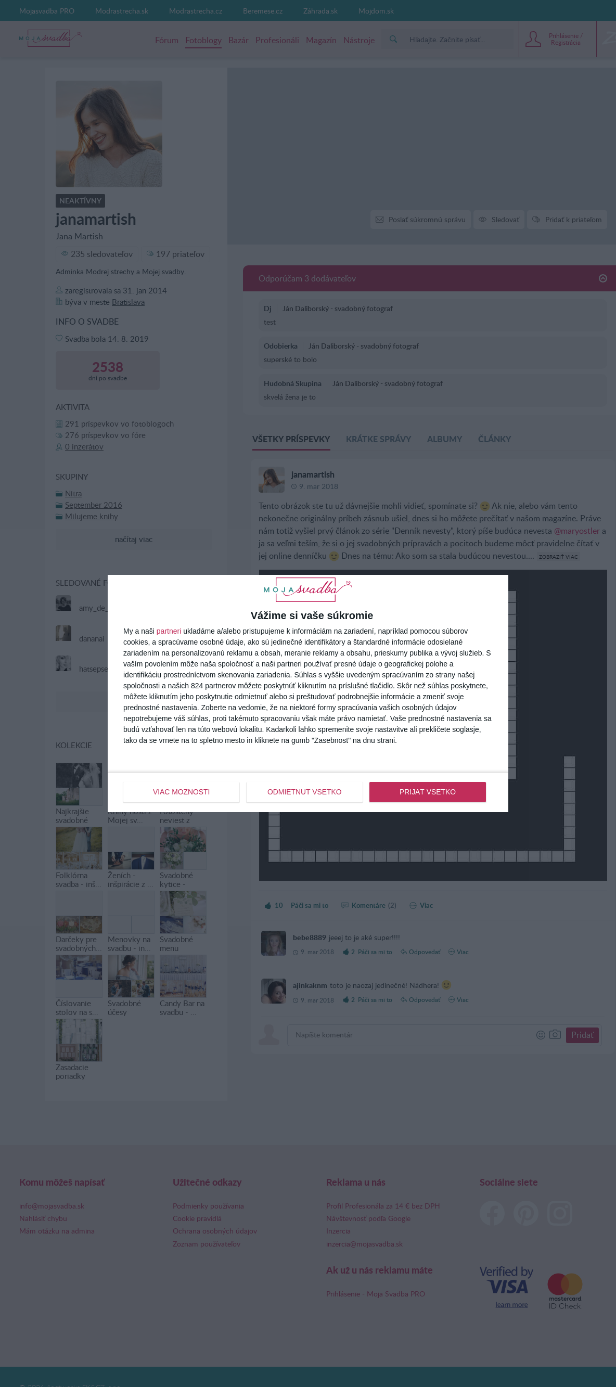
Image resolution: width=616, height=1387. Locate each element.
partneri (169, 631)
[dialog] (308, 693)
